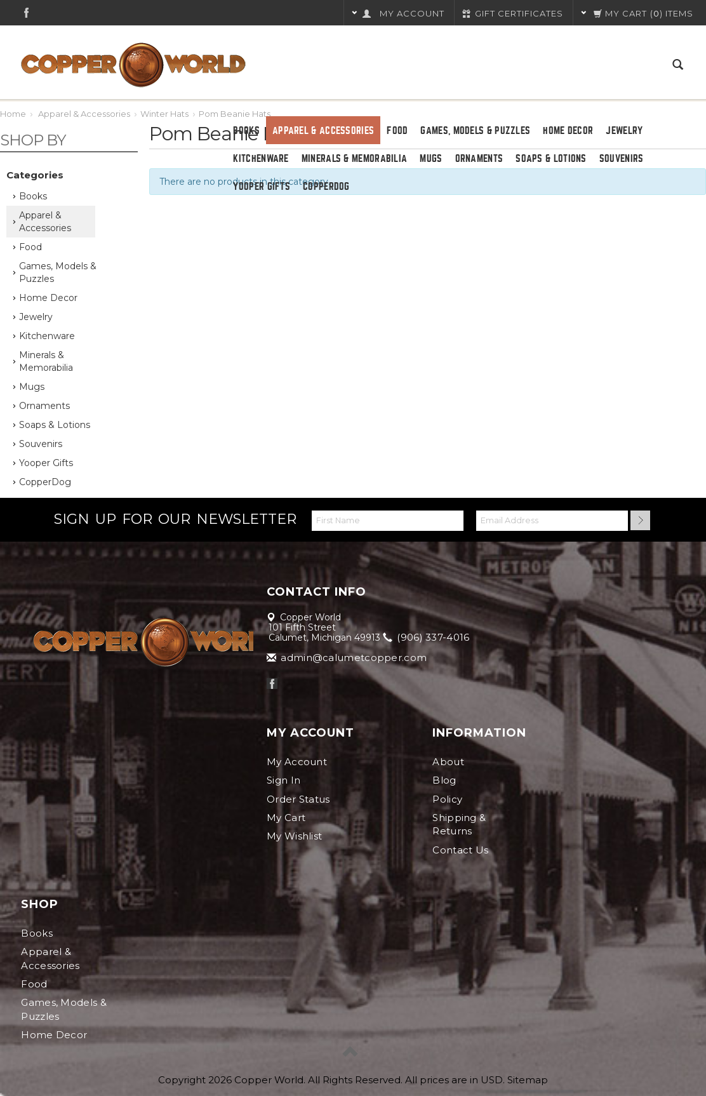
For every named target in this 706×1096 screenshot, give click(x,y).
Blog (444, 780)
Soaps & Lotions (551, 159)
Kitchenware (260, 159)
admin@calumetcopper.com (348, 658)
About (448, 762)
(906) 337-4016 (427, 637)
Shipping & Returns (459, 824)
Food (397, 131)
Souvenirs (621, 159)
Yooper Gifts (261, 187)
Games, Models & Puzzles (475, 131)
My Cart (286, 818)
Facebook (26, 12)
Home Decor (568, 131)
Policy (447, 799)
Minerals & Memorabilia (355, 159)
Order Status (298, 799)
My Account (297, 762)
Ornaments (479, 159)
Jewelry (624, 131)
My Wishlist (294, 836)
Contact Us (460, 850)
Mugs (431, 159)
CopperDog (326, 187)
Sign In (283, 780)
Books (246, 131)
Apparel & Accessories (323, 131)
